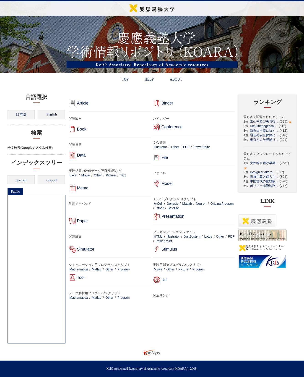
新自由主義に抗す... (264, 130)
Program (123, 269)
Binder (167, 103)
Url (163, 280)
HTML (158, 236)
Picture (111, 175)
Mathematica (79, 269)
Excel (73, 175)
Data (81, 155)
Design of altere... (262, 172)
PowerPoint (201, 147)
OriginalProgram (222, 203)
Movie (85, 175)
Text (123, 175)
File (164, 157)
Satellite (173, 208)
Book (81, 129)
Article (82, 103)
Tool (81, 277)
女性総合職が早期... (264, 163)
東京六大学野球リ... (264, 139)
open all (21, 180)
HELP (149, 79)
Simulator (85, 249)
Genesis (172, 203)
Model (166, 183)
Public (15, 191)
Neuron (201, 203)
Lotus (208, 236)
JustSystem (192, 236)
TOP (125, 79)
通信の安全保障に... (264, 135)
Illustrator (160, 147)
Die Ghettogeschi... (263, 126)
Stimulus (169, 249)
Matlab (187, 203)
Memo (82, 188)
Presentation (172, 216)
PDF (186, 147)
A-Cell (158, 203)
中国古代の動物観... (264, 181)
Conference (171, 127)
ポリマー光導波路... (264, 186)
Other (175, 147)
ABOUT (176, 79)
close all (51, 180)
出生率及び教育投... (264, 121)
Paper (82, 221)
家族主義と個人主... (264, 176)
